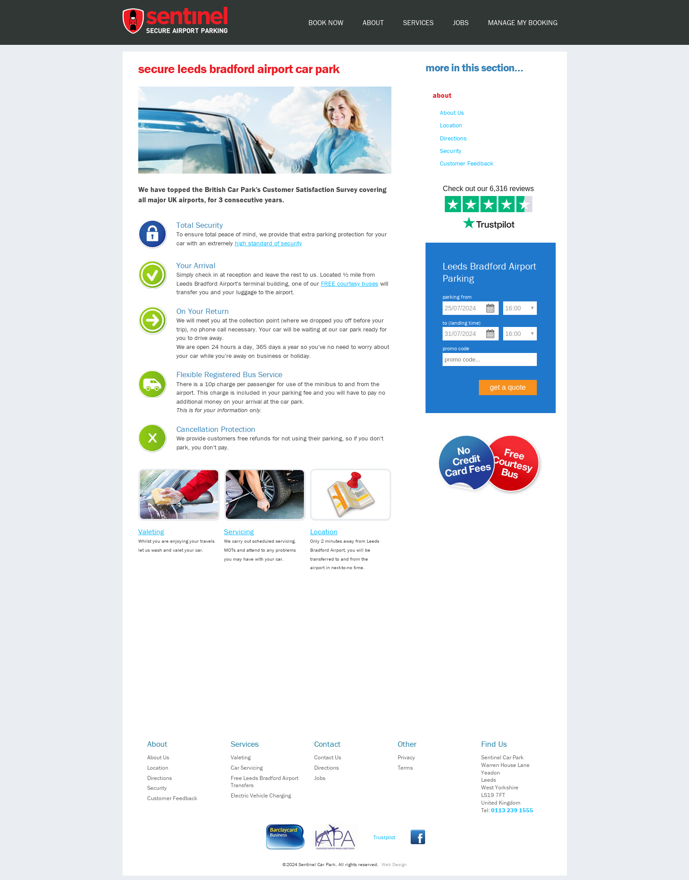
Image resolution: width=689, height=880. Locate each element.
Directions (453, 138)
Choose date (490, 308)
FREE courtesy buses (349, 283)
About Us (452, 113)
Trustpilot (384, 837)
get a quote (508, 387)
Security (450, 151)
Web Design (394, 864)
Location (324, 531)
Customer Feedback (466, 163)
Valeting (151, 531)
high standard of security (268, 243)
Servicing (239, 531)
